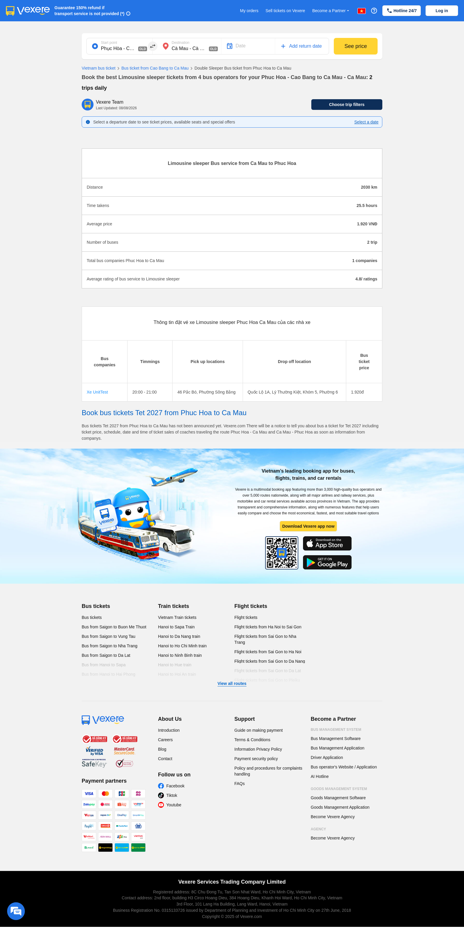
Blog (162, 749)
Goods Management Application (340, 807)
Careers (165, 739)
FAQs (239, 783)
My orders (249, 10)
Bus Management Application (337, 748)
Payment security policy (256, 758)
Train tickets (173, 606)
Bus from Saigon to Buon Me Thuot (114, 627)
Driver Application (327, 757)
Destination (180, 43)
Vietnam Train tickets (177, 617)
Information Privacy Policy (258, 749)
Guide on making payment (258, 730)
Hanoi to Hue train (174, 664)
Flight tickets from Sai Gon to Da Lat (267, 670)
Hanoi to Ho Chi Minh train (182, 645)
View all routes (232, 683)
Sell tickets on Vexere (285, 10)
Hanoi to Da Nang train (179, 636)
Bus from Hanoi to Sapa (104, 664)
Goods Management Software (338, 797)
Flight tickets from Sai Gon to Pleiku (267, 680)
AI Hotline (320, 776)
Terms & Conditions (252, 739)
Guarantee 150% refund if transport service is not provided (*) (89, 10)
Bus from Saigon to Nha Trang (109, 645)
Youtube (173, 804)
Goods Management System (339, 789)
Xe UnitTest (97, 392)
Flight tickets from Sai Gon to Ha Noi (267, 651)
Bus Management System (336, 730)
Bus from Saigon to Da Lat (106, 655)
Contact (165, 758)
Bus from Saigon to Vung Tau (108, 636)
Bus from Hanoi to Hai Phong (108, 674)
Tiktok (171, 795)
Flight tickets (250, 606)
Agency (318, 829)
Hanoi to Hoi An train (177, 674)
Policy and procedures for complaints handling (268, 771)
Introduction (169, 730)
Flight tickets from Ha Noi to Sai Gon (267, 627)
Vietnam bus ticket (98, 68)
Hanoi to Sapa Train (176, 627)
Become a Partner (331, 10)
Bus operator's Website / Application (344, 767)
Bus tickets (96, 606)
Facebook (175, 786)
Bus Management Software (336, 738)
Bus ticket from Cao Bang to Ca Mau (151, 68)
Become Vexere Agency (333, 816)
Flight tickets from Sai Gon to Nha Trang (265, 639)
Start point (109, 43)
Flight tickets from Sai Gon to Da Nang (269, 661)
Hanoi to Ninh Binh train (180, 655)
